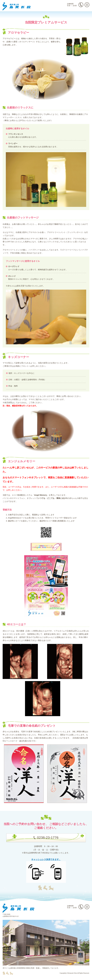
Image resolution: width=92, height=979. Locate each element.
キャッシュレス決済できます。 (46, 859)
